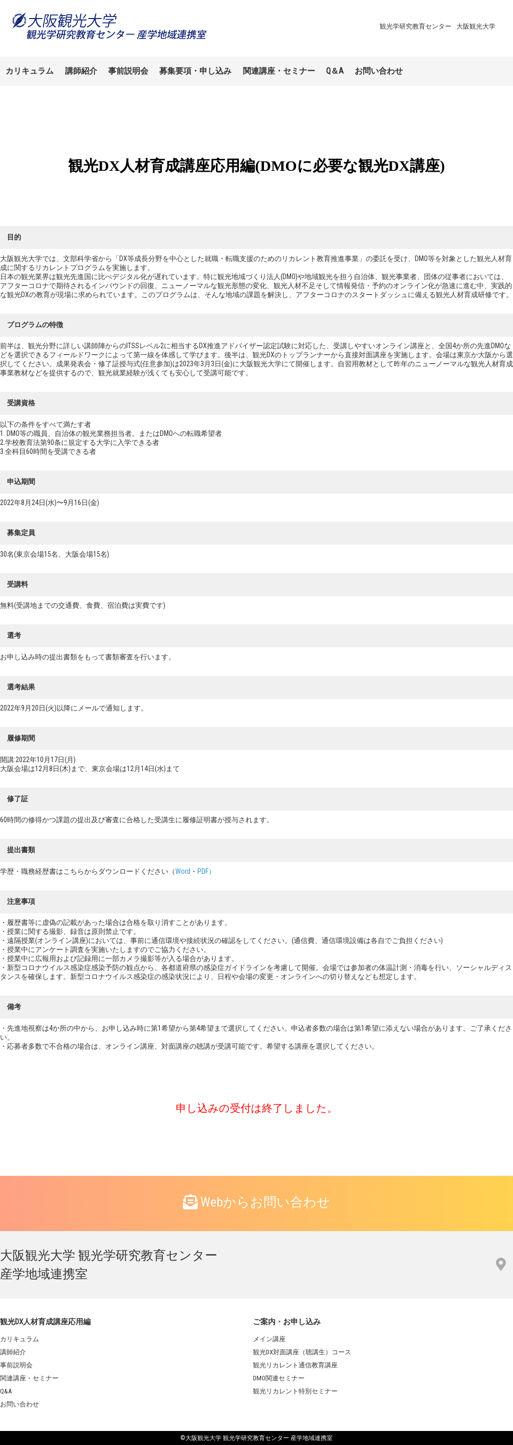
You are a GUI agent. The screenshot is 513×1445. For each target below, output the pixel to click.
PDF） (206, 871)
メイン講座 (269, 1339)
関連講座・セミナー (279, 71)
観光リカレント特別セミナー (295, 1391)
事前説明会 (128, 71)
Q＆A (335, 71)
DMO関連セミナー (279, 1378)
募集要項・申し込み (195, 71)
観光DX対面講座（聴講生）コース (302, 1352)
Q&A (6, 1391)
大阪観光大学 (475, 26)
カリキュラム (30, 71)
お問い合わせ (379, 71)
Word (182, 871)
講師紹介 (81, 71)
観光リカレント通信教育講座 (295, 1365)
